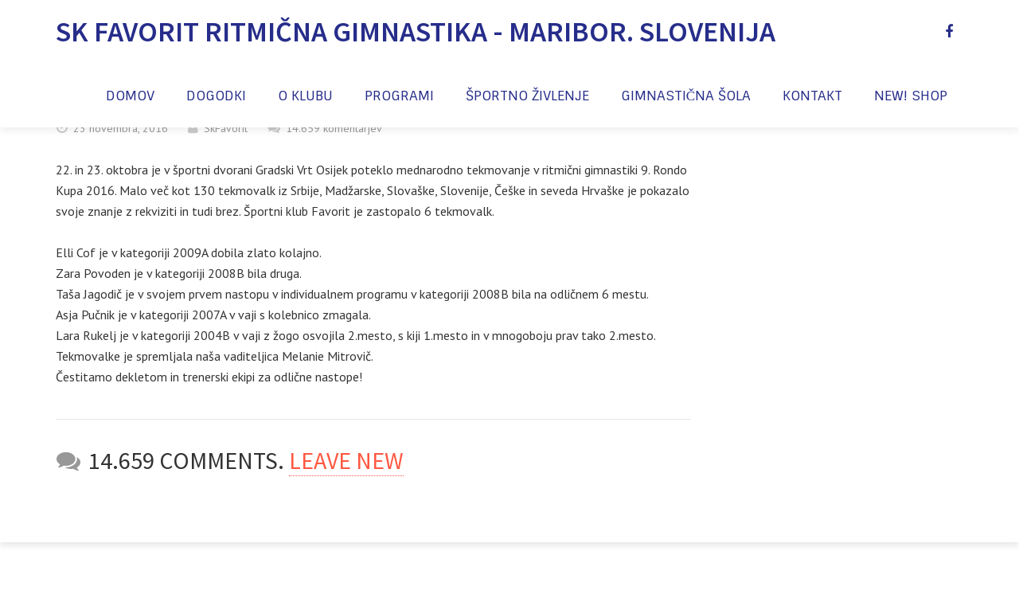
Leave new (346, 460)
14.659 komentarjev (334, 128)
